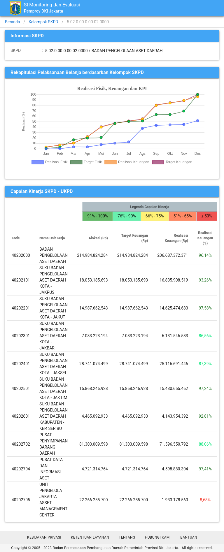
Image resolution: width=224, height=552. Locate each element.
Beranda (12, 22)
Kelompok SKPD (43, 22)
